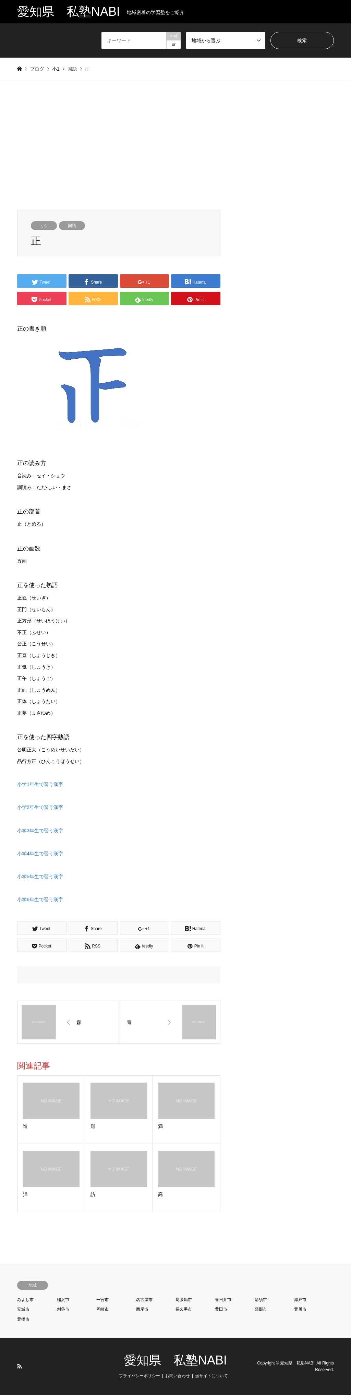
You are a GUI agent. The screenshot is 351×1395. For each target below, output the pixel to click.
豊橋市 (23, 1319)
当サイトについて (211, 1375)
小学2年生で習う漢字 (40, 807)
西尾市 (142, 1309)
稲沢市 (63, 1299)
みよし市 (25, 1299)
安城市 (23, 1309)
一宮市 (102, 1299)
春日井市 (223, 1299)
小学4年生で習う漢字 (40, 853)
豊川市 (300, 1309)
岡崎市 (102, 1309)
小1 (44, 225)
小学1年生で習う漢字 (40, 784)
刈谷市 (63, 1309)
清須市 (261, 1299)
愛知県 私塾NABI (175, 1360)
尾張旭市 (184, 1299)
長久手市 (184, 1309)
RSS (19, 1366)
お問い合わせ (177, 1375)
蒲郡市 (261, 1309)
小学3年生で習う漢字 (40, 830)
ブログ (37, 69)
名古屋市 (144, 1299)
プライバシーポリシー (139, 1375)
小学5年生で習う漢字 (40, 876)
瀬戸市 (300, 1299)
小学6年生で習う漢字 (40, 899)
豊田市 (221, 1309)
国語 (72, 225)
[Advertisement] (175, 145)
